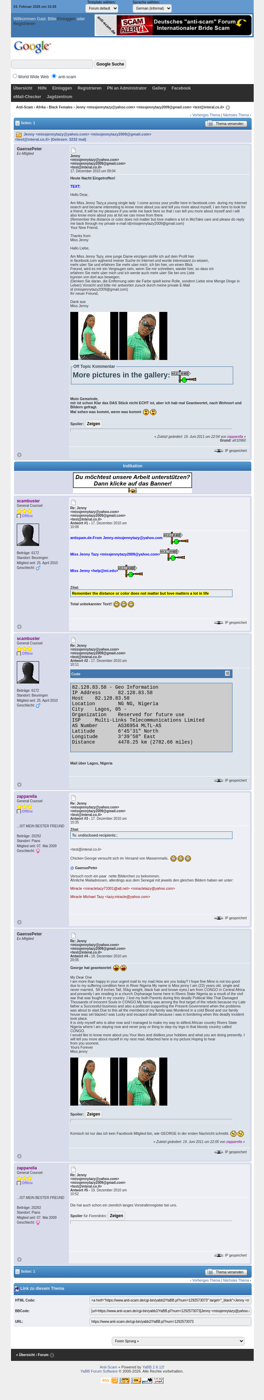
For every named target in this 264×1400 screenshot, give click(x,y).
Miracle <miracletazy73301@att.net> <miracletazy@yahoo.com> (122, 888)
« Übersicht (25, 1355)
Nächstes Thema (236, 115)
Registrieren (24, 23)
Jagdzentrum (59, 96)
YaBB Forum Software (99, 1371)
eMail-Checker (27, 96)
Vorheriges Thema (206, 115)
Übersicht (22, 88)
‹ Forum (42, 1355)
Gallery (159, 88)
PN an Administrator (127, 88)
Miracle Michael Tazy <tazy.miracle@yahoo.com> (110, 897)
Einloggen (66, 18)
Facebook (181, 88)
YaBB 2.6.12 (152, 1367)
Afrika (41, 107)
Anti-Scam (24, 107)
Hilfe (42, 88)
